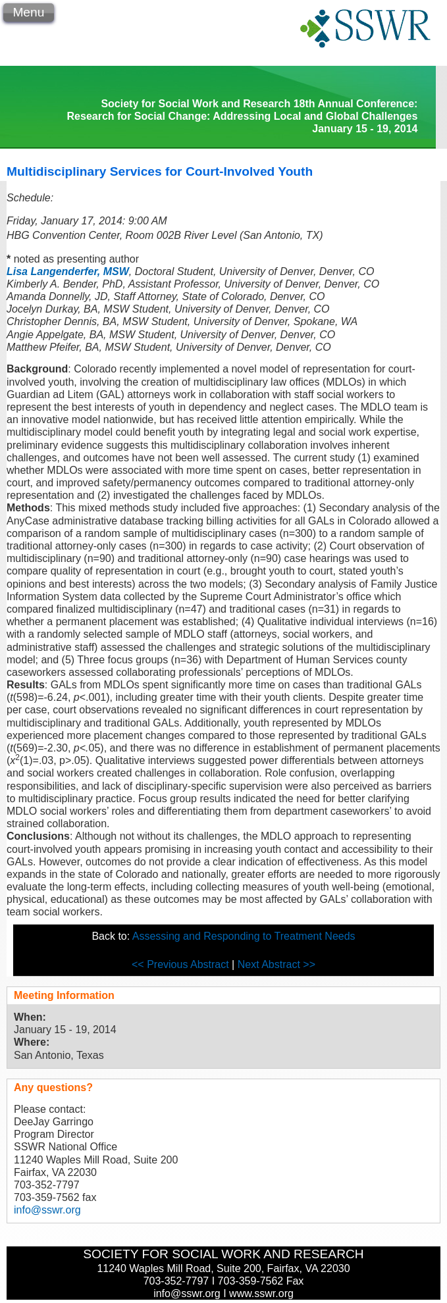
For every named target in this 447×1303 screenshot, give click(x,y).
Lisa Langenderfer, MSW (68, 271)
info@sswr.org (47, 1209)
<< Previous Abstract (182, 964)
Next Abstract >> (276, 964)
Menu (28, 12)
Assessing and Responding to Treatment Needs (243, 936)
